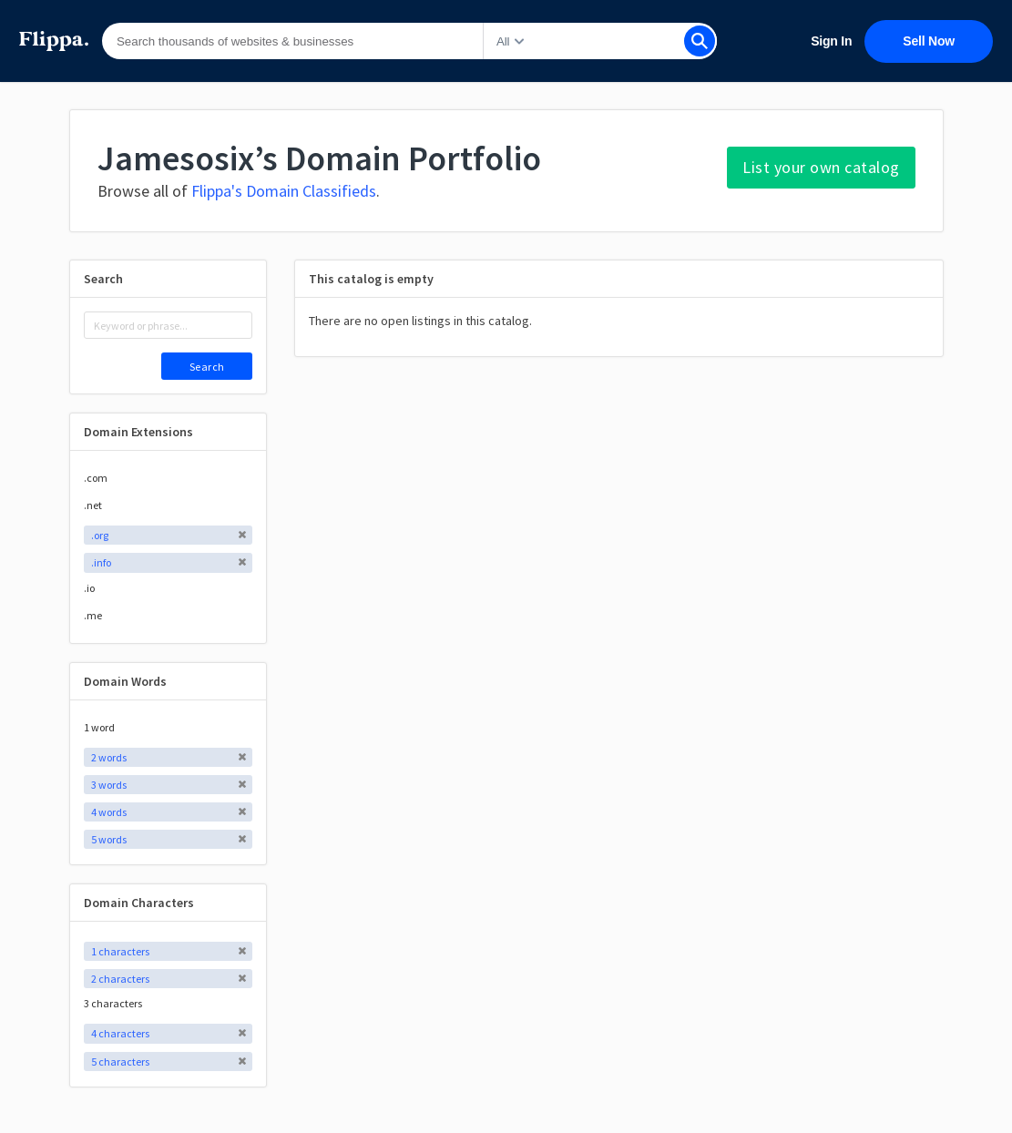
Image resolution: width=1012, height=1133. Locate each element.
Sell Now (929, 41)
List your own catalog (821, 167)
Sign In (831, 41)
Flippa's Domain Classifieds (283, 190)
